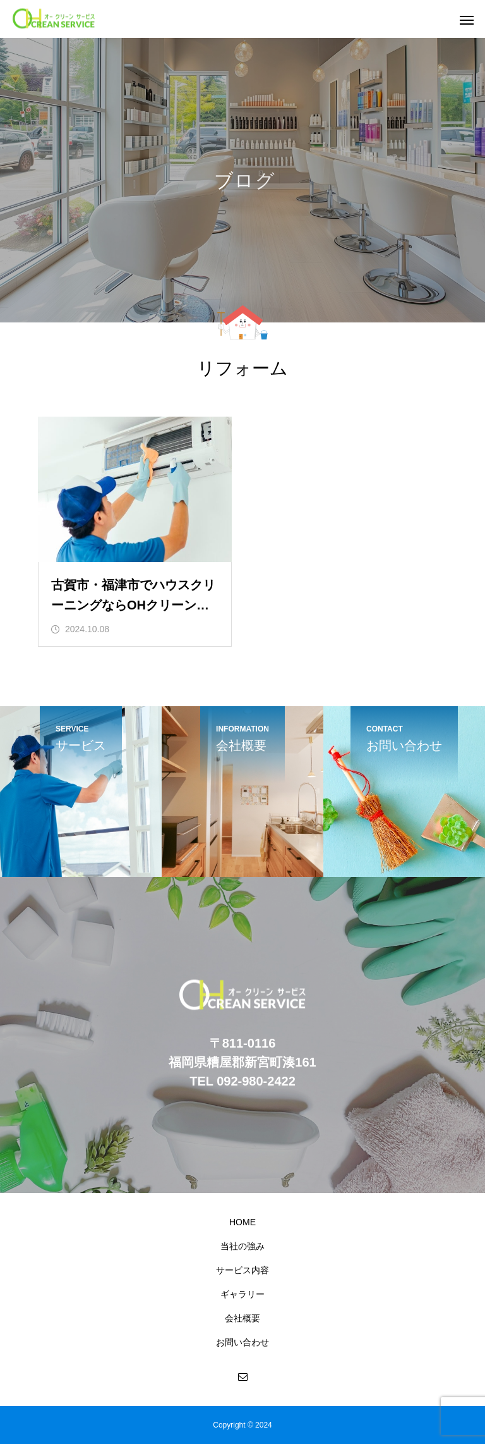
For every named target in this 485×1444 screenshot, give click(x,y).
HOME (242, 1222)
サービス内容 (242, 1270)
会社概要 (242, 1318)
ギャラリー (242, 1294)
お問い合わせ (242, 1342)
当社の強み (242, 1246)
